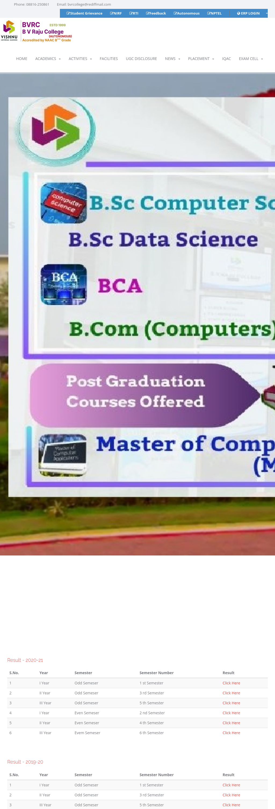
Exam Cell (251, 58)
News (172, 58)
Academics (47, 58)
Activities (80, 58)
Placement (201, 58)
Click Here (231, 682)
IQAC (226, 58)
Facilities (109, 58)
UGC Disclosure (141, 58)
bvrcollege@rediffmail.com (89, 4)
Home (21, 58)
